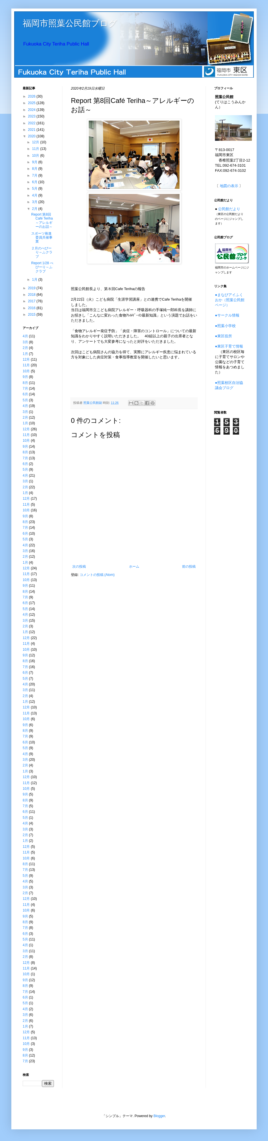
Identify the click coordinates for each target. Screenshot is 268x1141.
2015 (32, 315)
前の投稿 (189, 567)
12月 (36, 142)
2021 (32, 130)
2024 (32, 110)
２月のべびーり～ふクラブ (41, 252)
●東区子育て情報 (229, 346)
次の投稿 (79, 567)
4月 (35, 195)
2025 (32, 103)
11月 (36, 149)
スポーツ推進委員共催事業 (41, 237)
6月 (35, 182)
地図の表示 (229, 186)
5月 (35, 189)
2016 (32, 308)
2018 (32, 295)
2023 (32, 116)
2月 (35, 209)
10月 (36, 156)
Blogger (159, 1116)
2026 (32, 96)
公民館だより (229, 209)
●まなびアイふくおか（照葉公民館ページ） (229, 300)
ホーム (134, 567)
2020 (32, 136)
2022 (32, 123)
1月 (35, 280)
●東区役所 (223, 336)
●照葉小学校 (225, 326)
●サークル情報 (227, 315)
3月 (35, 202)
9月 (35, 162)
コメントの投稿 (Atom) (97, 575)
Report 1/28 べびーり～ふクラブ (42, 267)
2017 (32, 301)
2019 (32, 288)
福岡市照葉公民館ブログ (70, 23)
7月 (35, 175)
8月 (35, 169)
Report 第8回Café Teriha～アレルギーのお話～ (42, 220)
